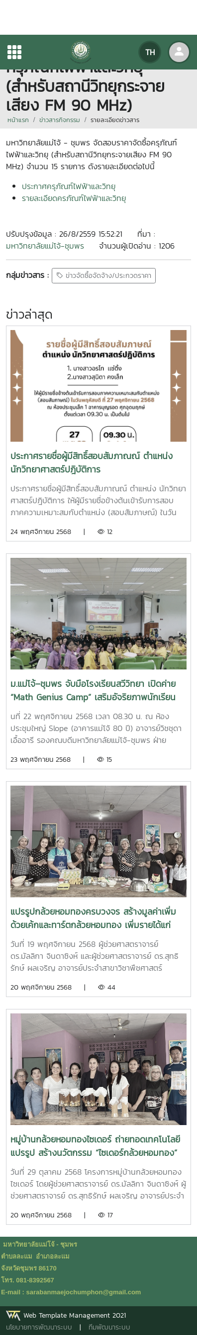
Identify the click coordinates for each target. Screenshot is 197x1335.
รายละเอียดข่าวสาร (115, 120)
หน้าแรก (18, 120)
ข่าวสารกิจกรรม (59, 120)
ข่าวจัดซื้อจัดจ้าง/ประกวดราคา (103, 275)
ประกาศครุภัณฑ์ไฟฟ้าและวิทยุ (68, 186)
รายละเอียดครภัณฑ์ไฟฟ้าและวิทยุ (74, 198)
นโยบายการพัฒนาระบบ (39, 1327)
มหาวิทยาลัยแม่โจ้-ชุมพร (45, 246)
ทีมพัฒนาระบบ (109, 1327)
